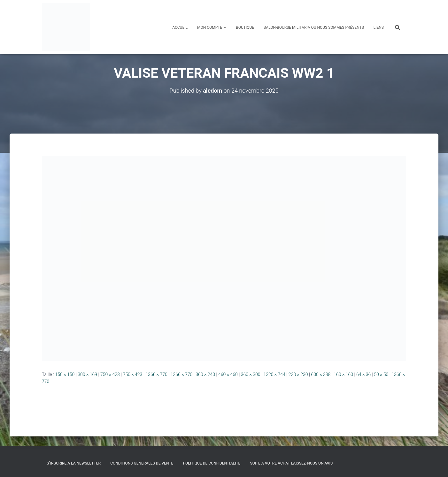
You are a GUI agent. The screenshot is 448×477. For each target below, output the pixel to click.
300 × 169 (87, 374)
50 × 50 (381, 374)
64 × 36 (363, 374)
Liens (379, 27)
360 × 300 (250, 374)
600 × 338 (321, 374)
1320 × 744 (274, 374)
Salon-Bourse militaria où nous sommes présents (314, 27)
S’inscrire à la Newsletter (74, 463)
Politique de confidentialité (211, 463)
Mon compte (211, 27)
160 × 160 (343, 374)
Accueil (180, 27)
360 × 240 (205, 374)
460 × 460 (228, 374)
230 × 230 (298, 374)
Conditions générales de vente (141, 463)
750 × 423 (110, 374)
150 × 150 (65, 374)
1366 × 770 (156, 374)
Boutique (245, 27)
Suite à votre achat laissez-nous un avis (291, 463)
